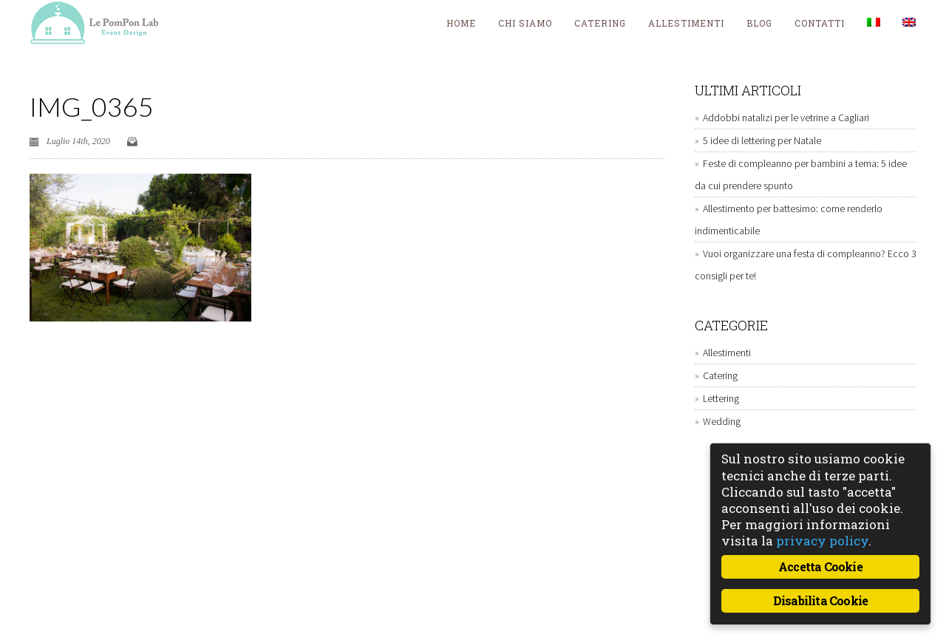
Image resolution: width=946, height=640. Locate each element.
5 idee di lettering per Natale (762, 140)
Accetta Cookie (820, 566)
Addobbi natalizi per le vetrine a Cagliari (786, 117)
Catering (600, 23)
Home (461, 23)
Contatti (819, 23)
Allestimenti (686, 23)
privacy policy (822, 540)
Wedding (722, 421)
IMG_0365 (92, 106)
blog (759, 23)
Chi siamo (525, 23)
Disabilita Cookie (820, 600)
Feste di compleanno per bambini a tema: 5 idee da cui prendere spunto (801, 174)
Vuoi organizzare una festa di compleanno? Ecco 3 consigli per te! (805, 264)
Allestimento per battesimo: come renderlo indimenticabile (788, 219)
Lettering (721, 398)
